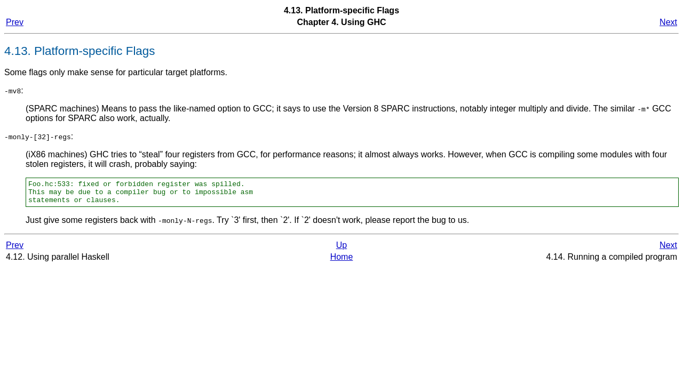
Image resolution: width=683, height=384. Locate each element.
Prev (14, 22)
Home (341, 261)
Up (341, 249)
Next (668, 22)
